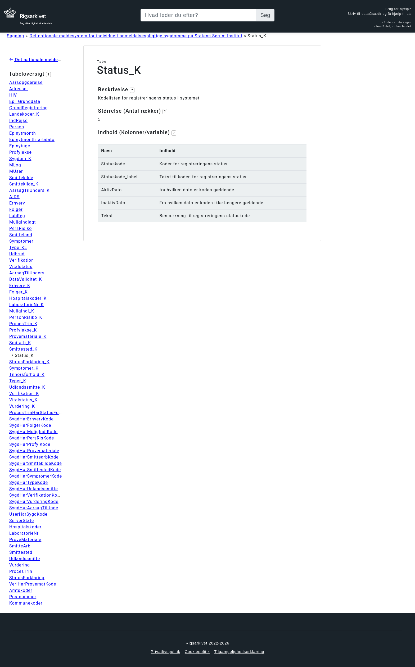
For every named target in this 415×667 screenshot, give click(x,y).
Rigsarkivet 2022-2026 (207, 643)
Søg (265, 15)
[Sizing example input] (198, 15)
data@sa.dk (371, 14)
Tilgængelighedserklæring (239, 652)
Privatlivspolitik (165, 652)
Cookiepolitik (197, 652)
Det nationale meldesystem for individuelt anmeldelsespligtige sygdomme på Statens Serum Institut (136, 35)
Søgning (15, 35)
